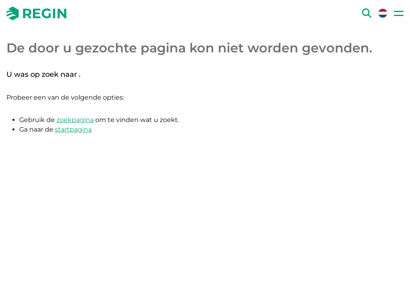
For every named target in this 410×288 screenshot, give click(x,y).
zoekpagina (75, 120)
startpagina (73, 129)
